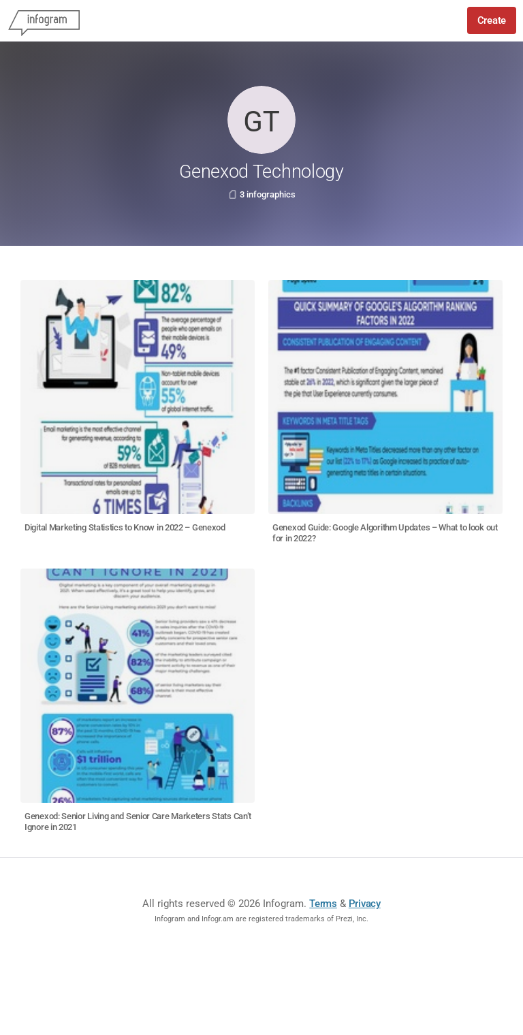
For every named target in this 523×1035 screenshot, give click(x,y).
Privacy (365, 903)
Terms (323, 903)
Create (491, 20)
